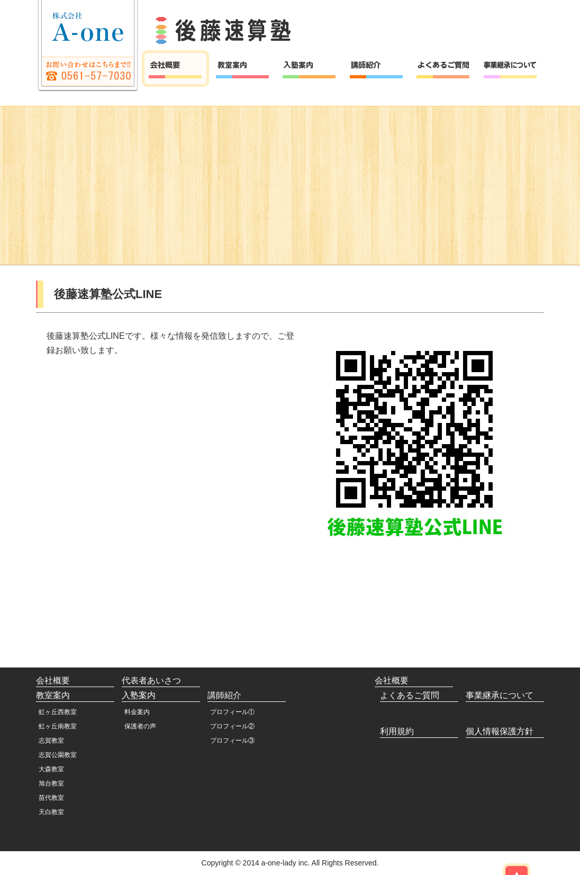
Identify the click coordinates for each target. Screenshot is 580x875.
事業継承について (499, 695)
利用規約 (397, 731)
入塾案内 (139, 695)
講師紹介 (224, 695)
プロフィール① (232, 712)
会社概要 (53, 680)
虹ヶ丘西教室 (58, 712)
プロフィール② (232, 726)
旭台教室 (51, 783)
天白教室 (51, 812)
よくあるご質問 (409, 695)
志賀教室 (51, 740)
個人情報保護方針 (499, 731)
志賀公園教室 (58, 755)
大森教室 (51, 769)
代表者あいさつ (151, 680)
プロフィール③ (232, 740)
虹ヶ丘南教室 (58, 726)
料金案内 (137, 712)
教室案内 (53, 695)
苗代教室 (51, 797)
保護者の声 (140, 726)
